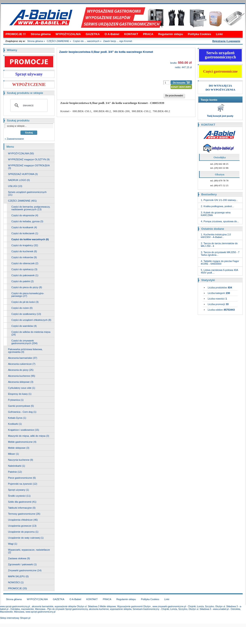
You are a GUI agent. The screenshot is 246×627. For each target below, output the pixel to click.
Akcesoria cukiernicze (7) (21, 364)
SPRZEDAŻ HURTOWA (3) (23, 174)
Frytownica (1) (16, 400)
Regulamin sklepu (170, 34)
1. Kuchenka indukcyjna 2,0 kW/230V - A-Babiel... (216, 235)
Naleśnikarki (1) (16, 465)
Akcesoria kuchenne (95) (21, 376)
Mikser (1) (13, 453)
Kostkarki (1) (15, 424)
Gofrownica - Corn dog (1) (22, 412)
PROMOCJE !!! (16, 34)
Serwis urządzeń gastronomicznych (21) (27, 193)
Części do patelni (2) (22, 281)
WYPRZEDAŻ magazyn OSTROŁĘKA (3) (29, 166)
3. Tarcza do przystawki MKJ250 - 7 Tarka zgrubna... (220, 253)
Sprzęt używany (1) (18, 489)
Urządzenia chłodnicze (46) (23, 519)
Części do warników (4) (24, 326)
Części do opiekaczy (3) (24, 269)
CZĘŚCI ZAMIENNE (58, 41)
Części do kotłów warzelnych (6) (30, 239)
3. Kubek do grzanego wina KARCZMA (215, 213)
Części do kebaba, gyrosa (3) (27, 221)
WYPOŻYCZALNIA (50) (21, 153)
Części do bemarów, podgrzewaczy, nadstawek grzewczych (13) (30, 208)
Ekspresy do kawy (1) (19, 394)
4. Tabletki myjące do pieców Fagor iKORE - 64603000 (220, 262)
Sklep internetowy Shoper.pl (15, 618)
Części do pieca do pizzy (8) (26, 287)
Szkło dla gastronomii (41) (22, 501)
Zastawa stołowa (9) (19, 558)
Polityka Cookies (199, 34)
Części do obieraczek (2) (24, 263)
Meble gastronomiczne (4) (22, 441)
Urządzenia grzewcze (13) (22, 525)
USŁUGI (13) (15, 186)
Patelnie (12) (15, 471)
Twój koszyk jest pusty (220, 116)
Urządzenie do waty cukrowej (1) (26, 537)
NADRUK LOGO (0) (19, 180)
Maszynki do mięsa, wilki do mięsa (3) (28, 436)
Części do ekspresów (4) (24, 215)
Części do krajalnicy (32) (24, 245)
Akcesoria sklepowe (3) (20, 382)
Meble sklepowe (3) (18, 447)
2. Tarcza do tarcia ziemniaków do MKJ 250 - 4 (219, 244)
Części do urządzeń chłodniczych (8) (31, 320)
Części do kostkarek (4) (24, 227)
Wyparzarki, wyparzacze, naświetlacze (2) (29, 551)
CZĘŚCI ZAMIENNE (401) (22, 200)
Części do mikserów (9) (24, 257)
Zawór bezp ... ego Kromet (117, 41)
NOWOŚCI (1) (16, 582)
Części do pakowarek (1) (24, 275)
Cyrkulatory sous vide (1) (21, 388)
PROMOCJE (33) (17, 588)
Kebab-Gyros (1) (17, 418)
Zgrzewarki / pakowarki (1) (22, 564)
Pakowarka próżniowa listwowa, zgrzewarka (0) (25, 350)
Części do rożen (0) (22, 308)
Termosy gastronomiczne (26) (24, 513)
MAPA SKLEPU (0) (18, 576)
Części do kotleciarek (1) (24, 233)
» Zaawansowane (14, 138)
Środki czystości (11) (19, 495)
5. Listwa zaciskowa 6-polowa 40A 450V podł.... (219, 271)
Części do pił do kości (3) (25, 302)
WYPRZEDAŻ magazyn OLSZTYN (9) (29, 159)
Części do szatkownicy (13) (26, 314)
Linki (219, 34)
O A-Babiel (112, 34)
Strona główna (41, 34)
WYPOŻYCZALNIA (68, 34)
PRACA (148, 34)
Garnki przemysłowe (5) (21, 406)
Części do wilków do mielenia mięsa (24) (30, 333)
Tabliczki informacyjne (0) (21, 507)
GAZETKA (93, 34)
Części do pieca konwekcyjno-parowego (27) (27, 294)
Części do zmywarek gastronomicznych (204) (24, 342)
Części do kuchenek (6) (24, 251)
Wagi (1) (12, 543)
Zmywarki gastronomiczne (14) (24, 570)
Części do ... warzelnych (86, 41)
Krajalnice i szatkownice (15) (23, 430)
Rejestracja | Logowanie (226, 41)
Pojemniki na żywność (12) (22, 483)
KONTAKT (131, 34)
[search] (28, 105)
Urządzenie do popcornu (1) (23, 531)
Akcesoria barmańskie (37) (22, 358)
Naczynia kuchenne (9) (20, 459)
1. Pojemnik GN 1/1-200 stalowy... (219, 200)
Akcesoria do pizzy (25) (20, 370)
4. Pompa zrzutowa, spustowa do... (220, 221)
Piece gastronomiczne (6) (22, 477)
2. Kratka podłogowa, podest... (217, 206)
